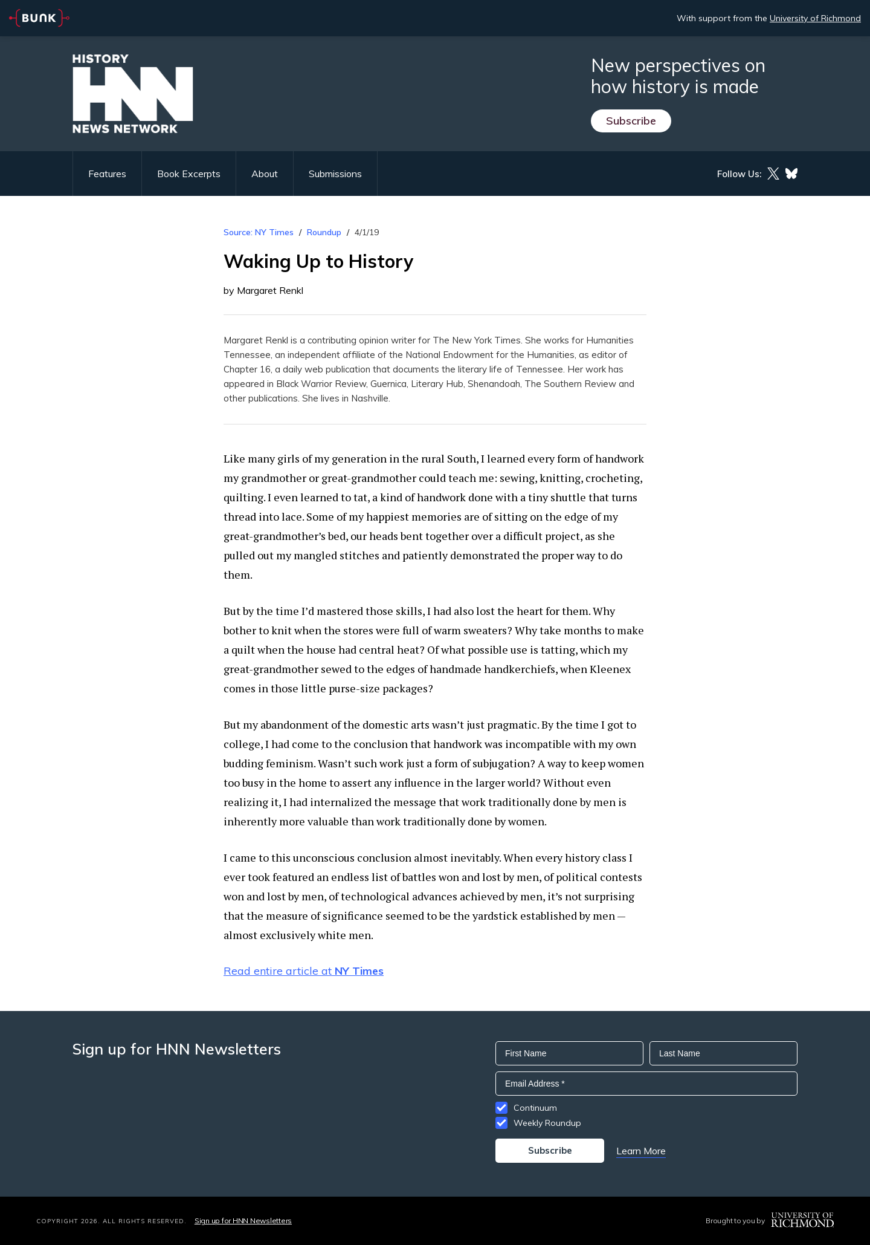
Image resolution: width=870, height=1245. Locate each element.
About (264, 173)
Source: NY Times (259, 232)
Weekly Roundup (547, 1122)
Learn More (641, 1151)
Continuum (535, 1107)
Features (107, 173)
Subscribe (631, 121)
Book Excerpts (189, 173)
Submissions (335, 173)
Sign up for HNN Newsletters (243, 1220)
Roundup (324, 232)
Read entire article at (304, 971)
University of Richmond (815, 18)
